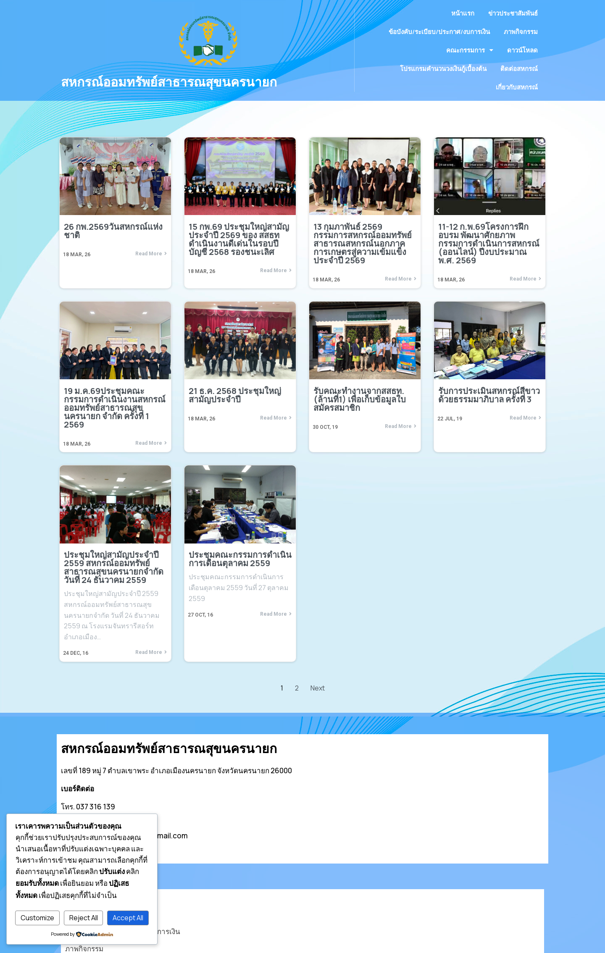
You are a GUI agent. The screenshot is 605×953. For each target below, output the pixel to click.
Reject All (83, 917)
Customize (37, 917)
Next (317, 703)
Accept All (128, 917)
